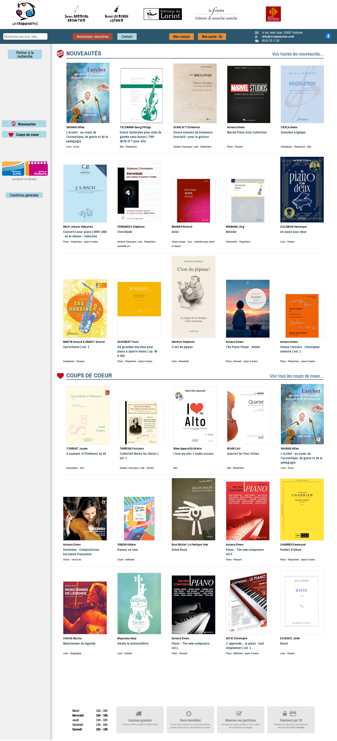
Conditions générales (24, 195)
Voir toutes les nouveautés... (298, 54)
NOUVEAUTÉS (83, 53)
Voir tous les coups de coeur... (297, 376)
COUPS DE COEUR (89, 375)
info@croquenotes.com (278, 36)
